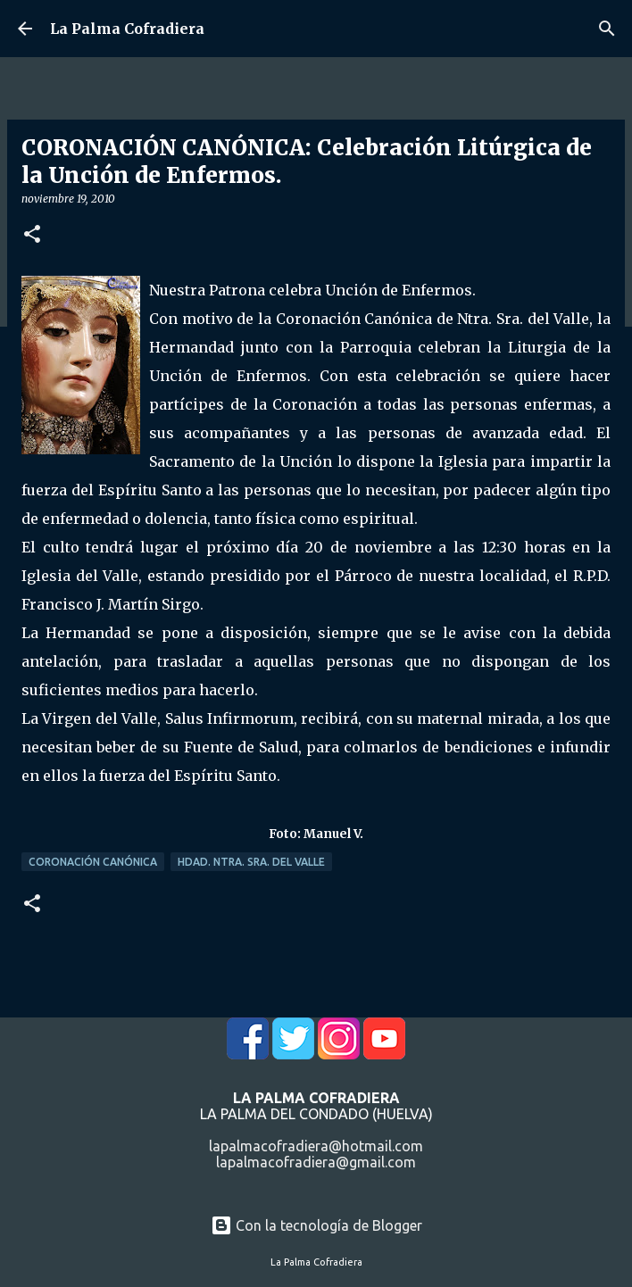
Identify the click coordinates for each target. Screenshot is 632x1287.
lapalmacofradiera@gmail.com (316, 1162)
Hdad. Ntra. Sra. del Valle (251, 862)
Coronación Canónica (93, 862)
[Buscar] (607, 28)
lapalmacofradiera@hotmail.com (316, 1146)
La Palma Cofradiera (127, 28)
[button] (32, 235)
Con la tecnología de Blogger (316, 1225)
